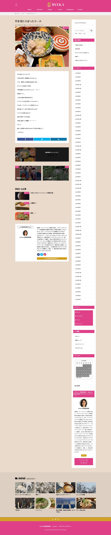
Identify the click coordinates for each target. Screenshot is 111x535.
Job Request (70, 9)
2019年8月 (77, 288)
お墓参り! (33, 203)
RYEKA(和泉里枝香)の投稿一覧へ (51, 258)
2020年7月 (77, 245)
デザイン (80, 33)
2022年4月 (77, 165)
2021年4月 (77, 211)
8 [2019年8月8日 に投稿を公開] (83, 368)
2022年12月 (78, 146)
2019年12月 (78, 272)
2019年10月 (78, 280)
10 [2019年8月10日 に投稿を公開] (88, 368)
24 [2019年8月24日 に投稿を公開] (88, 373)
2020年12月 (78, 226)
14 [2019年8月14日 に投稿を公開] (81, 370)
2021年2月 (77, 219)
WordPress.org (79, 348)
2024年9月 (77, 92)
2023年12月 (78, 115)
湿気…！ (33, 213)
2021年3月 (77, 215)
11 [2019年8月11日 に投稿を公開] (90, 368)
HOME (17, 13)
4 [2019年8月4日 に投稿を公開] (90, 365)
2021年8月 (77, 196)
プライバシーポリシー (65, 526)
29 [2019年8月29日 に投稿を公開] (83, 375)
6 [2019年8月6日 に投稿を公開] (79, 368)
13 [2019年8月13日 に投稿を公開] (79, 370)
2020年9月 (77, 238)
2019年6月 (77, 295)
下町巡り (17, 510)
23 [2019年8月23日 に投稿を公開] (86, 373)
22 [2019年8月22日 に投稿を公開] (83, 373)
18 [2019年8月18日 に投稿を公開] (90, 370)
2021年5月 (77, 207)
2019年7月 (77, 291)
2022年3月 (77, 169)
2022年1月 (77, 176)
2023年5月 (77, 130)
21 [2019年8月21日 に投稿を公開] (81, 373)
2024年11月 (78, 84)
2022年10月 (78, 149)
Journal (22, 13)
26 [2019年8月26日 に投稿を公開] (77, 375)
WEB (76, 33)
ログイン (77, 336)
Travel (60, 9)
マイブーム (39, 510)
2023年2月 (77, 138)
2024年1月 (77, 111)
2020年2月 (77, 265)
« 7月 (77, 377)
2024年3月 (77, 103)
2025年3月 (77, 80)
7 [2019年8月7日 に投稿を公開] (81, 368)
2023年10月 (78, 119)
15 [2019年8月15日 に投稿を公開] (83, 370)
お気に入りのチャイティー (81, 60)
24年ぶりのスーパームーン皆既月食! (41, 193)
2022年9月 (77, 153)
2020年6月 (77, 249)
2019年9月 (77, 284)
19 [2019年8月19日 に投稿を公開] (77, 373)
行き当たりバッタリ (39, 25)
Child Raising (79, 316)
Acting (50, 9)
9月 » (80, 377)
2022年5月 (77, 161)
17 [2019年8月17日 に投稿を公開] (88, 370)
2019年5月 (77, 299)
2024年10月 (78, 88)
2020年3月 (77, 261)
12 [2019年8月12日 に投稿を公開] (77, 370)
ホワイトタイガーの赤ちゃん (82, 52)
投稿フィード (78, 340)
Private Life (79, 323)
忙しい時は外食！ (81, 510)
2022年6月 (77, 157)
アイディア (32, 25)
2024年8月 (77, 96)
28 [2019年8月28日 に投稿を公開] (81, 375)
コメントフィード (79, 344)
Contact (80, 9)
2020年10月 (78, 234)
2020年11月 (78, 230)
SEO (84, 33)
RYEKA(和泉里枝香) (45, 526)
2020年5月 (77, 253)
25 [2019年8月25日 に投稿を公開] (90, 373)
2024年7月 (77, 100)
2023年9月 (77, 123)
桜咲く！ (77, 56)
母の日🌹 (77, 49)
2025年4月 (77, 77)
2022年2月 (77, 173)
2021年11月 (78, 184)
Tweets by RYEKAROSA (80, 22)
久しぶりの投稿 (80, 494)
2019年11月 (78, 276)
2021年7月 (77, 199)
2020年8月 (77, 242)
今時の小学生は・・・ (80, 45)
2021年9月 (77, 192)
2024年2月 (77, 107)
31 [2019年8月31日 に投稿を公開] (88, 375)
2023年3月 (77, 134)
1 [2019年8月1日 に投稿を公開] (83, 365)
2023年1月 (77, 142)
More (83, 455)
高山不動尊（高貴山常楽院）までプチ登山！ (65, 511)
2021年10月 (78, 188)
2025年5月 (77, 73)
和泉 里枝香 (77, 385)
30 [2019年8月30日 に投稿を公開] (86, 375)
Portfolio (39, 9)
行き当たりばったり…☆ (31, 13)
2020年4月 (77, 257)
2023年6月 (77, 126)
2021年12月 (78, 180)
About (29, 9)
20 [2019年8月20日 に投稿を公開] (79, 373)
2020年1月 (77, 268)
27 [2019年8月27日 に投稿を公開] (79, 375)
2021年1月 (77, 222)
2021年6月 (77, 203)
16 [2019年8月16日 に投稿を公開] (86, 370)
